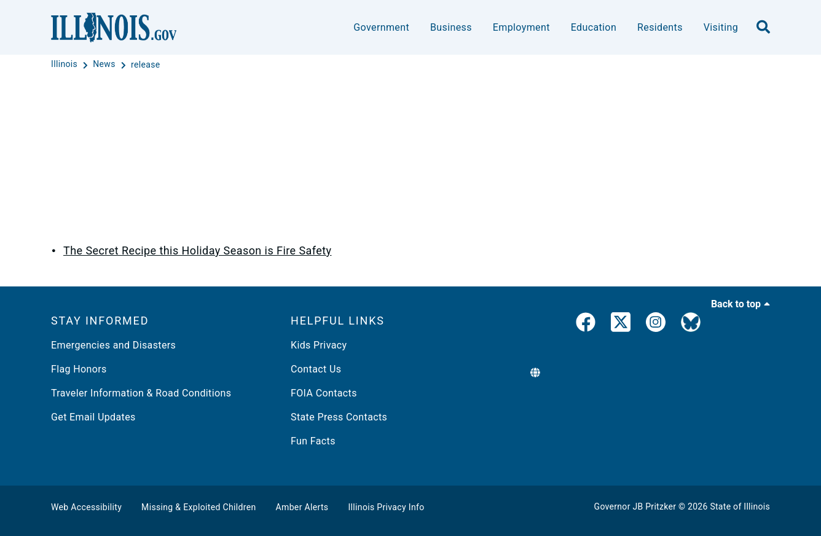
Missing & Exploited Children (198, 507)
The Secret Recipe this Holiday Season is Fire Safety (197, 250)
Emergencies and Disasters (113, 345)
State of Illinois (740, 506)
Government (381, 27)
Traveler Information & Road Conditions (141, 393)
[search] (763, 28)
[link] (585, 324)
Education (593, 27)
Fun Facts (313, 441)
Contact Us (316, 369)
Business (451, 27)
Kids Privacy (319, 345)
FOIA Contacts (324, 393)
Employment (521, 27)
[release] (145, 64)
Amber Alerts (302, 507)
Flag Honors (79, 369)
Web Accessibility (86, 507)
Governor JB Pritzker (635, 506)
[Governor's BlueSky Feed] (691, 324)
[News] (105, 64)
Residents (660, 27)
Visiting (721, 27)
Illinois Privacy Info (386, 507)
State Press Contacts (339, 417)
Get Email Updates (93, 417)
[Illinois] (65, 64)
